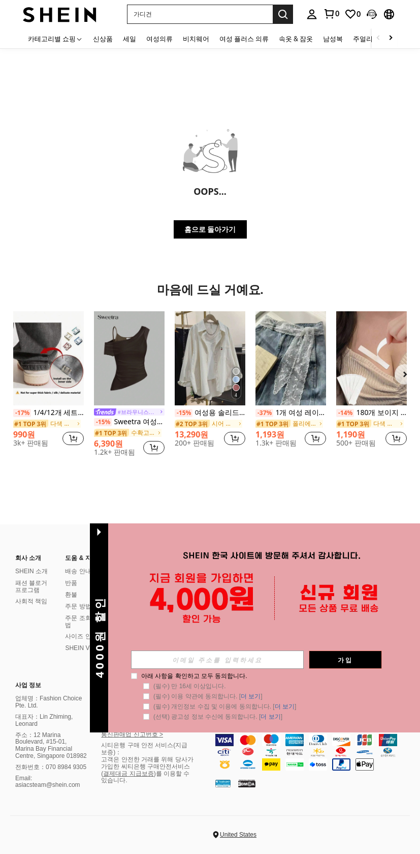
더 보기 (251, 696)
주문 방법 (78, 606)
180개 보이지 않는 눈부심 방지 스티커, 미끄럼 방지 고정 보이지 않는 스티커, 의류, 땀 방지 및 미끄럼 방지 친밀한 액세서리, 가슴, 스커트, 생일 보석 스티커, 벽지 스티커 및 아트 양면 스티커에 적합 (371, 412)
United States (238, 834)
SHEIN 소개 (31, 571)
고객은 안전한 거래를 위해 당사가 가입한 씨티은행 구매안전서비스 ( (147, 766)
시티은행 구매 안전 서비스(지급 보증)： (144, 749)
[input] (217, 660)
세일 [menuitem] (129, 39)
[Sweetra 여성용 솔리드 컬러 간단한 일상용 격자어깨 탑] (129, 358)
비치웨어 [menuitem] (196, 39)
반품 (71, 582)
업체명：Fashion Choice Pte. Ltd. (48, 702)
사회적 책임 (31, 601)
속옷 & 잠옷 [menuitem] (296, 39)
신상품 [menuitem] (103, 39)
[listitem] (48, 383)
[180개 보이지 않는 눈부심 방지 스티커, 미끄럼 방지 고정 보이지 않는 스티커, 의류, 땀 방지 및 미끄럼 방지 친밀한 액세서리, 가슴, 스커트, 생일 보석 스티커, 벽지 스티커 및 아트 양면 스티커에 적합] (371, 358)
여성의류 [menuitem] (159, 39)
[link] (331, 14)
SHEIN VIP (80, 648)
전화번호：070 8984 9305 (50, 767)
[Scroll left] (378, 38)
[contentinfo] (315, 752)
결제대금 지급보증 (128, 773)
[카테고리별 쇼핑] (55, 38)
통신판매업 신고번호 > (132, 734)
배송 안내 (78, 571)
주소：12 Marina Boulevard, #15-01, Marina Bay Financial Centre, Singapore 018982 (51, 745)
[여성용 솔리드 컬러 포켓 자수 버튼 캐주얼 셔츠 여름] (210, 358)
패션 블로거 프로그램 (31, 586)
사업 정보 (28, 685)
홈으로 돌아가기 (210, 229)
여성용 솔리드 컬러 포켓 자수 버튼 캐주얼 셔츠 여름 (210, 412)
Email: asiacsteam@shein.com (47, 782)
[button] (200, 14)
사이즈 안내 (81, 636)
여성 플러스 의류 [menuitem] (244, 39)
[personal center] (312, 14)
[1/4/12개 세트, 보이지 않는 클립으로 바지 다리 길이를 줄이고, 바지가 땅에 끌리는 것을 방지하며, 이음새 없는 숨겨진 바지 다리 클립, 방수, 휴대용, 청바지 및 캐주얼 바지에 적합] (48, 358)
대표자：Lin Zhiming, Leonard (44, 720)
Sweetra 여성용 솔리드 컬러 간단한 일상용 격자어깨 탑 (129, 422)
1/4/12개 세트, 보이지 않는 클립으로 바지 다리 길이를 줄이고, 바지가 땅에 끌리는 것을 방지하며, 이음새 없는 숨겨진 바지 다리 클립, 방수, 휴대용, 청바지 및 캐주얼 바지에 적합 (48, 412)
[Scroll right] (390, 38)
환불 (71, 594)
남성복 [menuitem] (333, 39)
